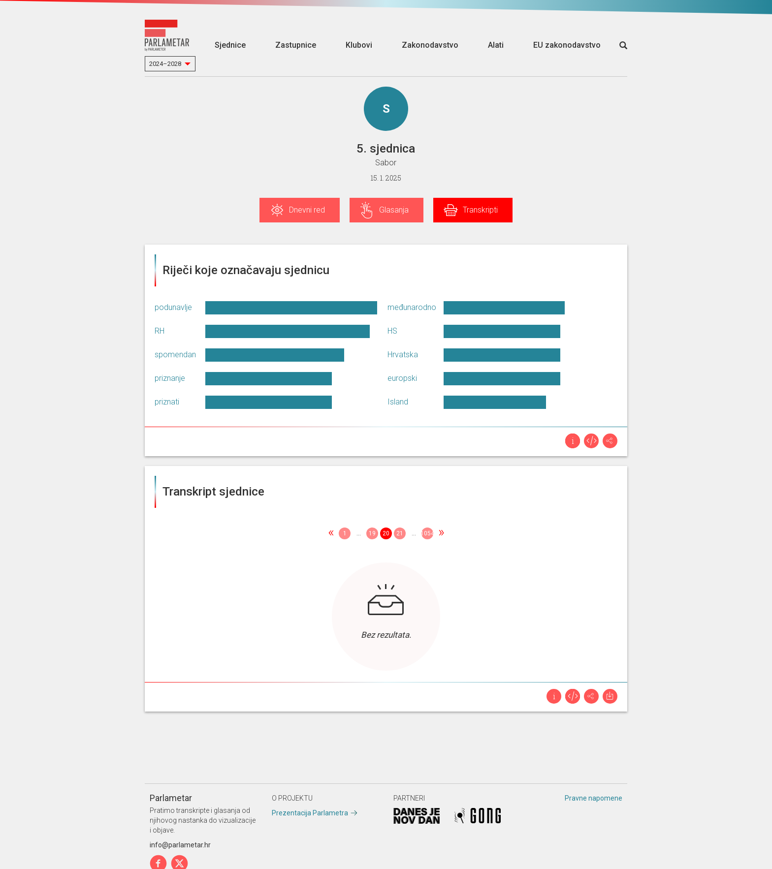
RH (159, 331)
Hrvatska (402, 354)
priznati (167, 401)
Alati (496, 45)
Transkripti (480, 210)
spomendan (175, 354)
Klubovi (359, 45)
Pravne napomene (593, 798)
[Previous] (331, 533)
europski (402, 378)
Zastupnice (295, 45)
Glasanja (394, 210)
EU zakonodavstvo (567, 45)
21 (399, 533)
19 (372, 533)
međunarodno (411, 307)
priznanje (170, 378)
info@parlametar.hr (180, 845)
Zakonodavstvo (430, 45)
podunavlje (173, 307)
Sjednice (230, 45)
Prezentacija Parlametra (310, 813)
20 (386, 533)
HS (392, 331)
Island (397, 401)
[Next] (441, 533)
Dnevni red (307, 210)
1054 (427, 533)
